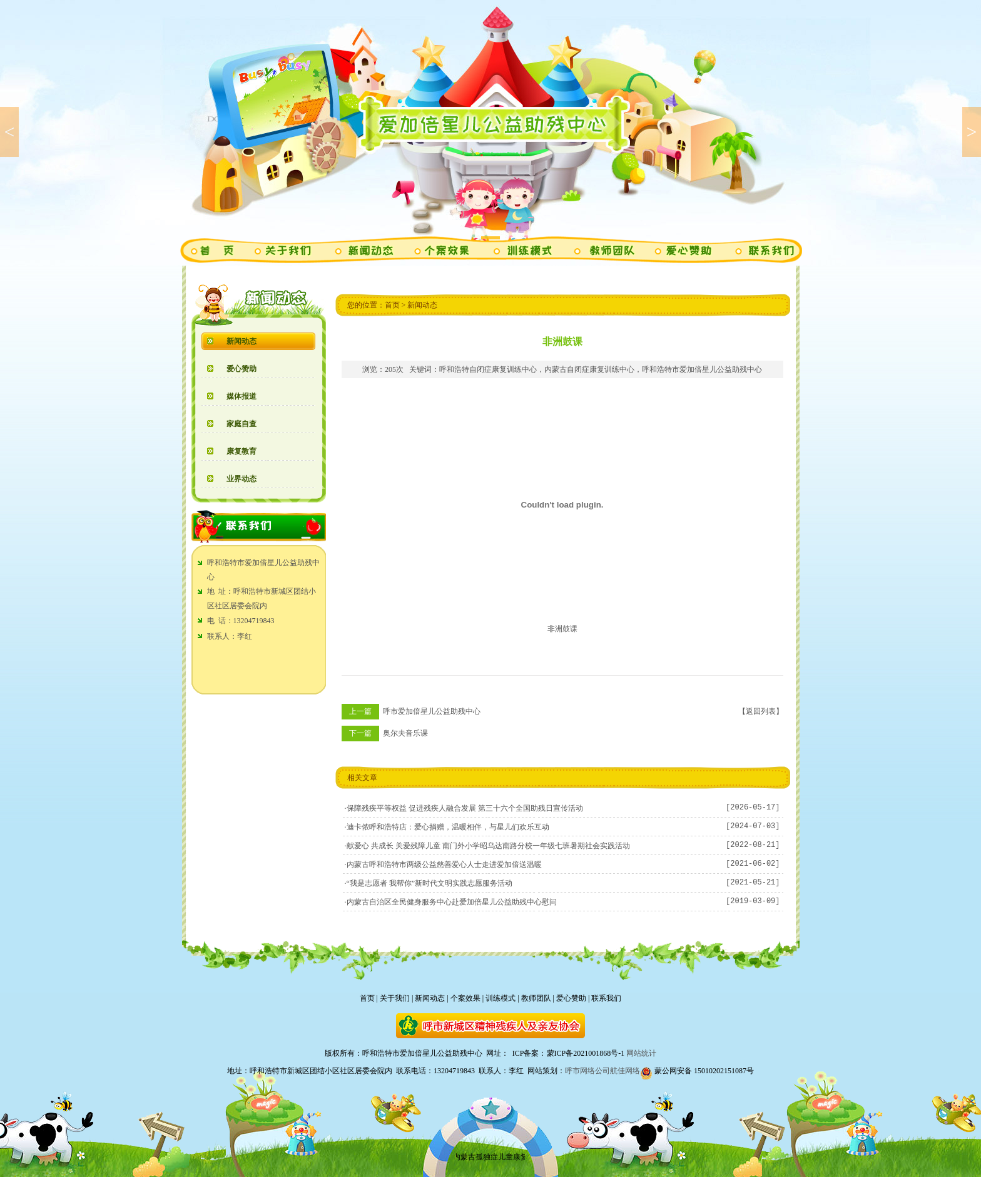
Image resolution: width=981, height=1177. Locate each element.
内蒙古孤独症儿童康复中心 (501, 1157)
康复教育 (241, 451)
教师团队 (536, 998)
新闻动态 (241, 341)
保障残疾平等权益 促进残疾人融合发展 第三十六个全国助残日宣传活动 (465, 808)
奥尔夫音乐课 (405, 733)
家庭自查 (241, 423)
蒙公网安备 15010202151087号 (697, 1070)
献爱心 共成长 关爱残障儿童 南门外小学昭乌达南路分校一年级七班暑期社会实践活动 (488, 845)
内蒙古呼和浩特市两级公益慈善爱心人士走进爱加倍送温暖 (444, 864)
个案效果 (465, 998)
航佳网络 (625, 1070)
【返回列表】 (760, 711)
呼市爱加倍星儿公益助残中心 (431, 711)
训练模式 (500, 998)
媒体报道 (241, 396)
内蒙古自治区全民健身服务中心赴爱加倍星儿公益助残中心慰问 (452, 902)
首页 (392, 305)
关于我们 (395, 998)
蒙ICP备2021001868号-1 (586, 1053)
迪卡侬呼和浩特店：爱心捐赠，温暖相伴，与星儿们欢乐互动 (448, 827)
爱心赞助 (241, 368)
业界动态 (241, 478)
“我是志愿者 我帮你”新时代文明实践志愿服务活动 (430, 883)
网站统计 (641, 1053)
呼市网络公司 (587, 1070)
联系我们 (606, 998)
